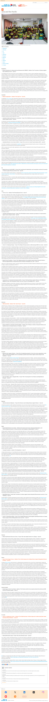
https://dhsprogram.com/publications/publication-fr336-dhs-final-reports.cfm (24, 657)
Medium (33, 692)
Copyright (9, 700)
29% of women (9, 98)
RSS (15, 696)
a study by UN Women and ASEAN (14, 122)
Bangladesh (5, 48)
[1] (10, 455)
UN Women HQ (3, 0)
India (3, 52)
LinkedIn (24, 692)
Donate (24, 696)
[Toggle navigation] (2, 9)
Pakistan (4, 60)
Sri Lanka (4, 65)
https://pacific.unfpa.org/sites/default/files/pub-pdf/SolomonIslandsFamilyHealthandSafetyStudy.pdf (29, 661)
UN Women (12, 700)
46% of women (8, 562)
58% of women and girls (14, 357)
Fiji (3, 51)
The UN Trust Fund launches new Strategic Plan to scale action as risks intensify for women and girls (17, 673)
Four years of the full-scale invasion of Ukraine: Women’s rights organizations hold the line (15, 678)
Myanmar (4, 57)
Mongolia (4, 55)
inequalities (19, 144)
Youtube (6, 696)
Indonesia (4, 54)
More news (3, 682)
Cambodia (4, 49)
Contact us (46, 700)
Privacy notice (36, 700)
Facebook (6, 692)
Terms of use (31, 700)
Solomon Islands (6, 63)
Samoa (4, 62)
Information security (41, 700)
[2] (6, 597)
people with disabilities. (17, 361)
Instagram (43, 692)
